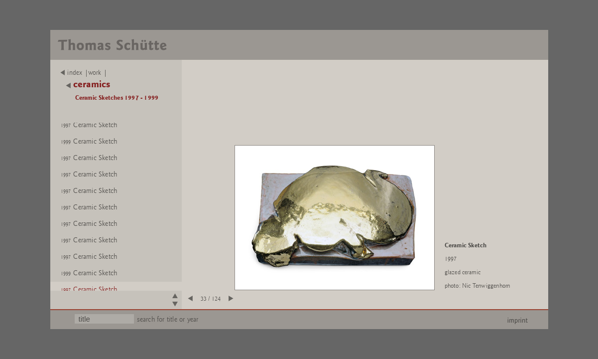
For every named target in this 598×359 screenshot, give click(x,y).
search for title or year (168, 319)
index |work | (84, 73)
